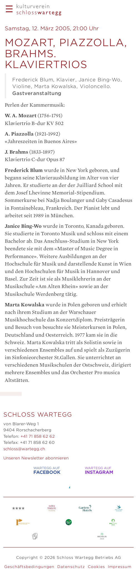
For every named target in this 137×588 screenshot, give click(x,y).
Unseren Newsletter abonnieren (36, 458)
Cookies (96, 566)
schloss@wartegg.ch (24, 449)
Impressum (119, 566)
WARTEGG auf (40, 470)
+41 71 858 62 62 (38, 436)
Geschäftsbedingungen (29, 566)
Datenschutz (71, 566)
